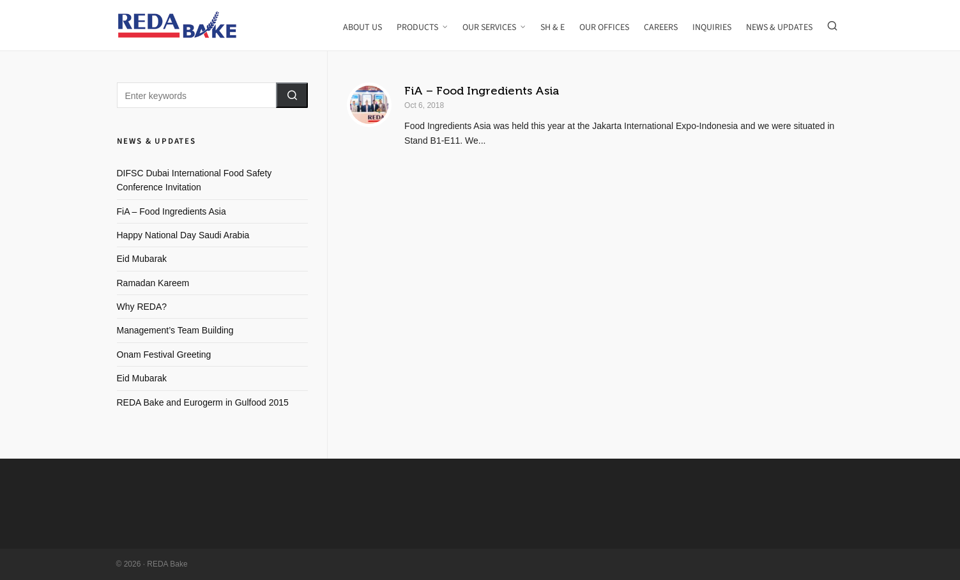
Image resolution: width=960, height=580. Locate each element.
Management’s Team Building (175, 330)
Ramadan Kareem (153, 283)
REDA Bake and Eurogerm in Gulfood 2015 (203, 402)
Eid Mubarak (142, 259)
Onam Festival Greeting (164, 354)
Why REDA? (142, 306)
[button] (292, 95)
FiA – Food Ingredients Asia (481, 90)
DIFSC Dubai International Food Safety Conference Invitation (194, 180)
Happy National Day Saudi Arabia (183, 235)
